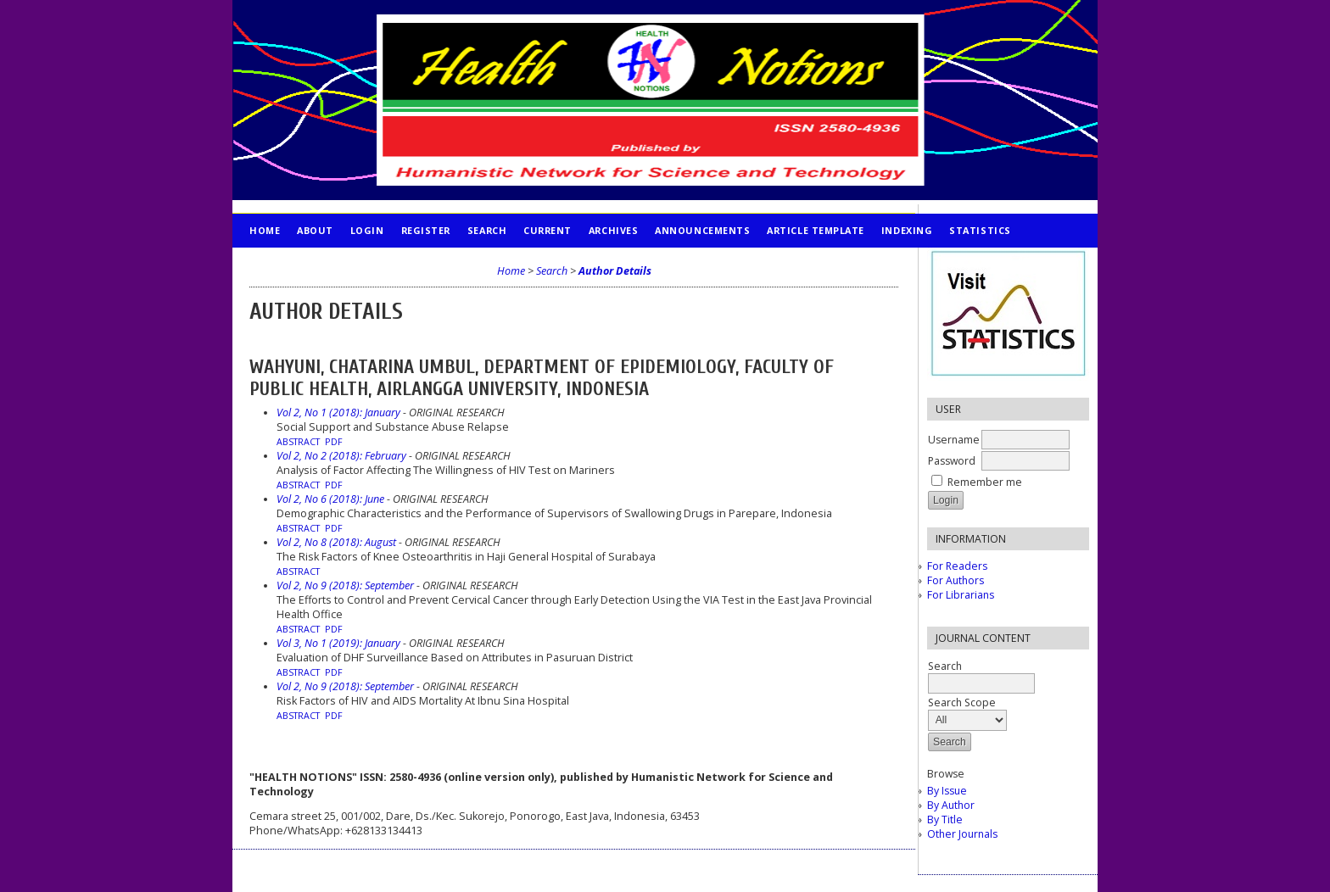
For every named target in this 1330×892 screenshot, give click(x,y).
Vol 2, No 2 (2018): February (341, 456)
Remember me (984, 482)
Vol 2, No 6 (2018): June (330, 499)
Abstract (298, 442)
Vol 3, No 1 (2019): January (338, 643)
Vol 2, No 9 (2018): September (345, 585)
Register (425, 230)
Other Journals (962, 834)
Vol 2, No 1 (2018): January (338, 412)
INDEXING (906, 230)
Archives (613, 230)
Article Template (815, 230)
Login (367, 230)
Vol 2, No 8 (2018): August (336, 542)
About (315, 230)
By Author (951, 805)
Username (954, 439)
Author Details (614, 271)
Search (486, 230)
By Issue (947, 790)
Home (264, 230)
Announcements (702, 230)
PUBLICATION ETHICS (304, 264)
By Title (945, 819)
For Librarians (960, 595)
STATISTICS (979, 230)
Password (951, 461)
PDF (334, 442)
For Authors (955, 580)
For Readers (957, 566)
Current (547, 230)
